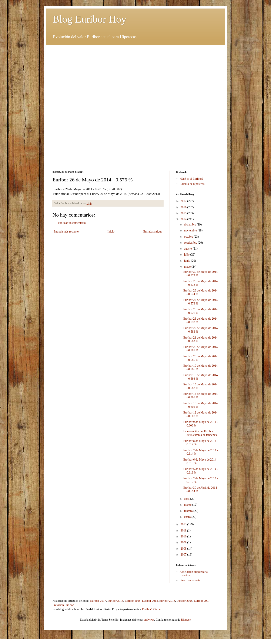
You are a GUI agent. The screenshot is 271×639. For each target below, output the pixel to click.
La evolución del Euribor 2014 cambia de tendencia (200, 433)
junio (187, 260)
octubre (189, 236)
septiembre (191, 242)
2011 (184, 530)
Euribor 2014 (150, 600)
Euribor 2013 (167, 600)
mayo (187, 266)
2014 (184, 219)
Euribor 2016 (115, 600)
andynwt (149, 619)
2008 (184, 548)
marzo (188, 504)
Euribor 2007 (202, 600)
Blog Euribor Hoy (89, 19)
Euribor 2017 (98, 600)
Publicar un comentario (72, 222)
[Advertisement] (135, 75)
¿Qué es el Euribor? (191, 178)
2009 (184, 542)
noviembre (190, 230)
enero (187, 516)
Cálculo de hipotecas (192, 183)
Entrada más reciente (66, 231)
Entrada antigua (152, 231)
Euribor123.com (151, 609)
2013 (184, 524)
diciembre (190, 224)
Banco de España (190, 580)
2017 (184, 201)
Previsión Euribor (63, 605)
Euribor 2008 (184, 600)
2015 (184, 213)
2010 (184, 536)
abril (187, 498)
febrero (188, 511)
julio (187, 254)
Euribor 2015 (132, 600)
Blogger (185, 619)
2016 (184, 207)
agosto (188, 248)
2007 (184, 554)
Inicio (110, 231)
